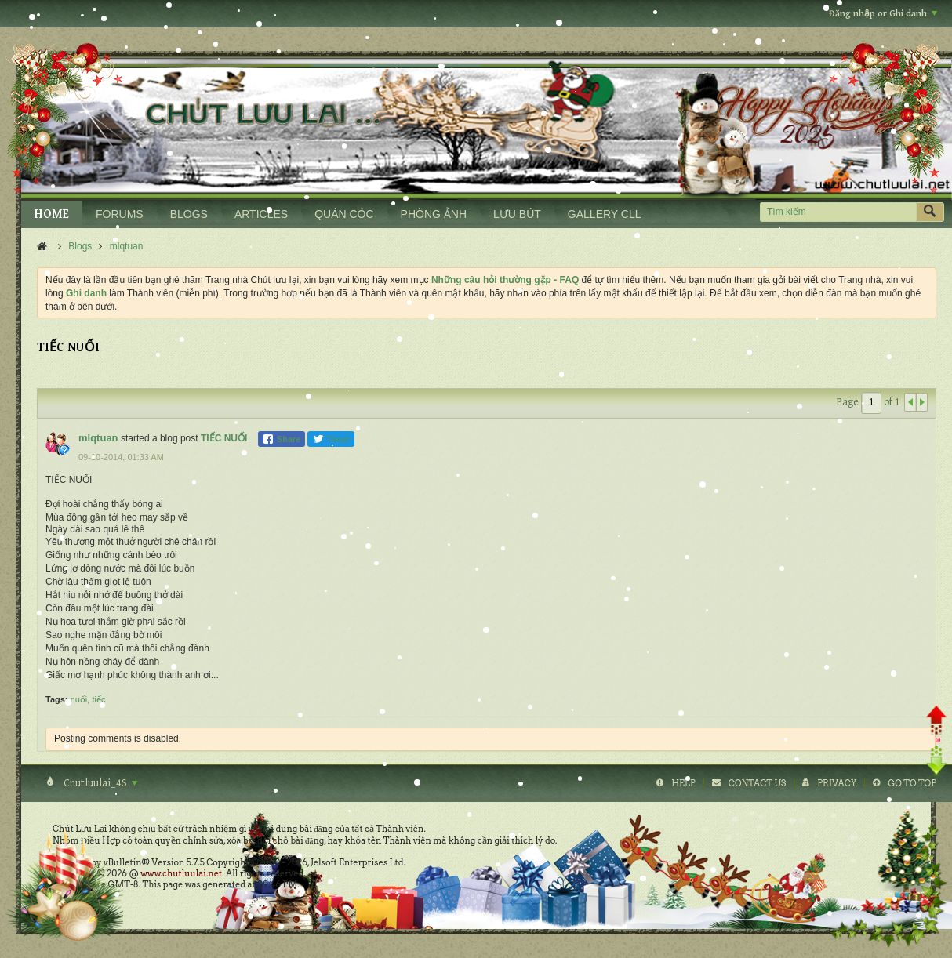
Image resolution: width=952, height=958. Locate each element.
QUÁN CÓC (343, 214)
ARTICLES (261, 214)
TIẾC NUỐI (224, 438)
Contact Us (757, 783)
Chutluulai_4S (99, 783)
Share (281, 439)
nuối (79, 699)
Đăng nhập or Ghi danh (883, 14)
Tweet (331, 439)
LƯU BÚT (517, 214)
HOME (52, 214)
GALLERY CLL (604, 214)
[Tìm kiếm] (838, 212)
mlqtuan (127, 246)
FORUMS (120, 214)
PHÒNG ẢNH (434, 214)
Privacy (836, 783)
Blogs (80, 246)
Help (683, 783)
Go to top (912, 783)
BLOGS (189, 214)
